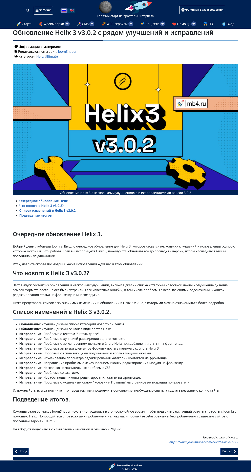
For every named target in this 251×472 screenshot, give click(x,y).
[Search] (28, 10)
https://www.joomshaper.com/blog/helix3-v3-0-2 (203, 442)
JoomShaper (67, 51)
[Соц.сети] (162, 23)
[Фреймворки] (67, 23)
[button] (43, 10)
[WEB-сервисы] (130, 23)
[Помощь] (193, 23)
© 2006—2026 (129, 467)
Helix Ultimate (47, 56)
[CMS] (91, 23)
